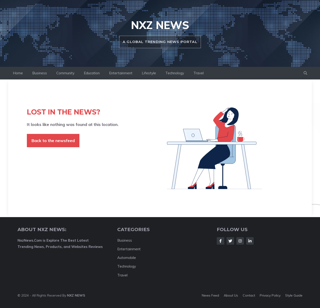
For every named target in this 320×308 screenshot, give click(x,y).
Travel (198, 73)
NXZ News (160, 25)
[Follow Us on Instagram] (240, 241)
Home (18, 73)
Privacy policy (270, 295)
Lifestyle (149, 73)
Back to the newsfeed (53, 140)
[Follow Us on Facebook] (220, 241)
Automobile (126, 257)
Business (39, 73)
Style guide (293, 295)
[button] (305, 73)
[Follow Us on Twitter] (230, 241)
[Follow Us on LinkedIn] (250, 241)
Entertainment (120, 73)
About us (231, 295)
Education (92, 73)
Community (65, 73)
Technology (174, 73)
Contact (249, 295)
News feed (210, 295)
